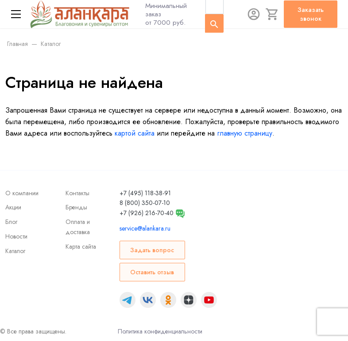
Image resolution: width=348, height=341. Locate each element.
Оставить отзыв (152, 272)
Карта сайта (81, 246)
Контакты (77, 193)
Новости (16, 236)
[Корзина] (272, 14)
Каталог (15, 250)
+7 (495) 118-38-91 (145, 193)
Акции (13, 207)
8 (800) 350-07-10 (145, 202)
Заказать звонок (311, 14)
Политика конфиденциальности (160, 331)
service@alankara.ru (145, 228)
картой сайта (135, 133)
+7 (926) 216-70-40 (147, 212)
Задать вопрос (152, 250)
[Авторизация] (254, 14)
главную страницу (244, 133)
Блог (11, 221)
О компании (22, 193)
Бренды (76, 207)
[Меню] (16, 14)
